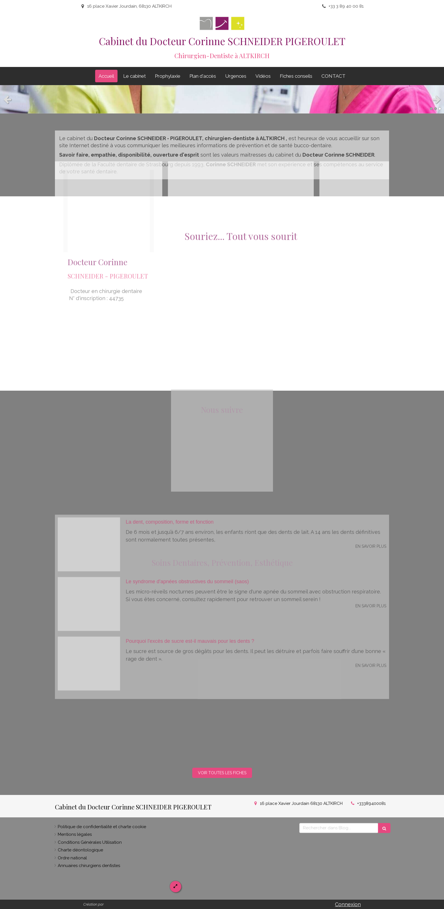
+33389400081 (371, 803)
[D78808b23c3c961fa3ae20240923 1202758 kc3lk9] (89, 500)
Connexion (348, 904)
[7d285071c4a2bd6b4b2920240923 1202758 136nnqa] (89, 559)
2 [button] (435, 108)
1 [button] (431, 108)
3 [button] (439, 108)
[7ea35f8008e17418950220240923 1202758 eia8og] (89, 440)
